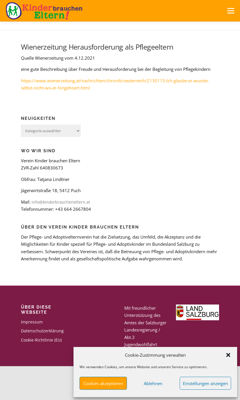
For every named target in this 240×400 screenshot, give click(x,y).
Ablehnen (153, 383)
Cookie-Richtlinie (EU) (41, 340)
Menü (231, 10)
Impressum (32, 322)
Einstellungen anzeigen (205, 383)
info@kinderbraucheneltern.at (61, 202)
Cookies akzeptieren (103, 383)
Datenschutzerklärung (42, 330)
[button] (228, 355)
